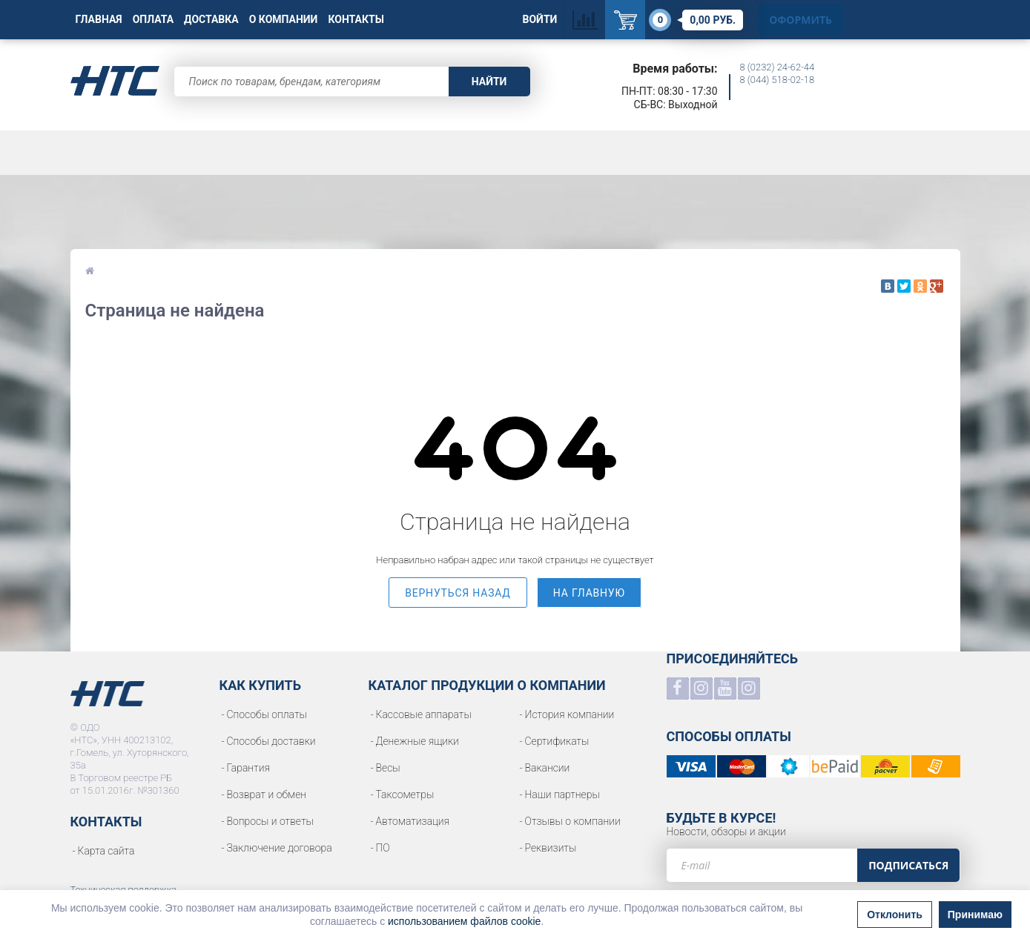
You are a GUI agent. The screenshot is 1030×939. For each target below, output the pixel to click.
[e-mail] (762, 865)
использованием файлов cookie (464, 921)
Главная (99, 19)
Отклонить (894, 914)
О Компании (283, 19)
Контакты (355, 19)
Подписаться (908, 865)
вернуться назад (458, 593)
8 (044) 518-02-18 (777, 79)
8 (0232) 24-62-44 (777, 67)
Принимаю (975, 914)
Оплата (153, 19)
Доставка (211, 19)
